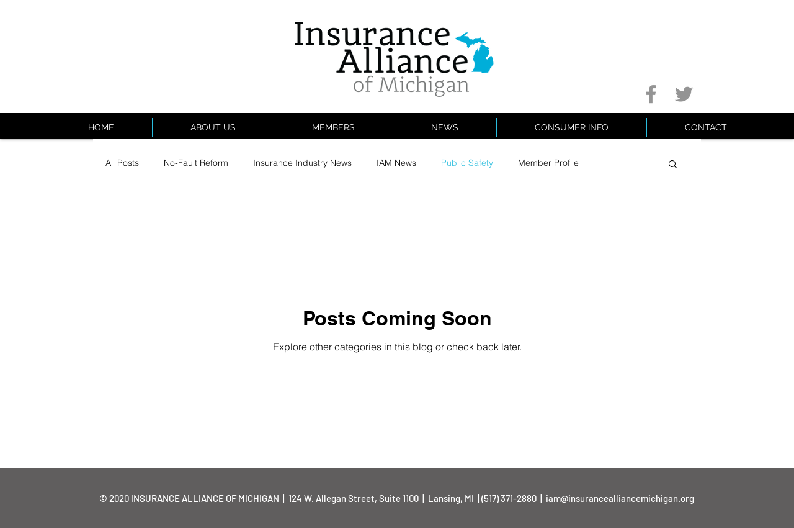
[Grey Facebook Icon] (651, 94)
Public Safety (467, 162)
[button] (571, 127)
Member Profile (548, 162)
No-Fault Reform (196, 162)
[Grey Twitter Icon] (684, 94)
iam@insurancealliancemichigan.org (620, 498)
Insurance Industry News (302, 162)
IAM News (396, 162)
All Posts (122, 162)
